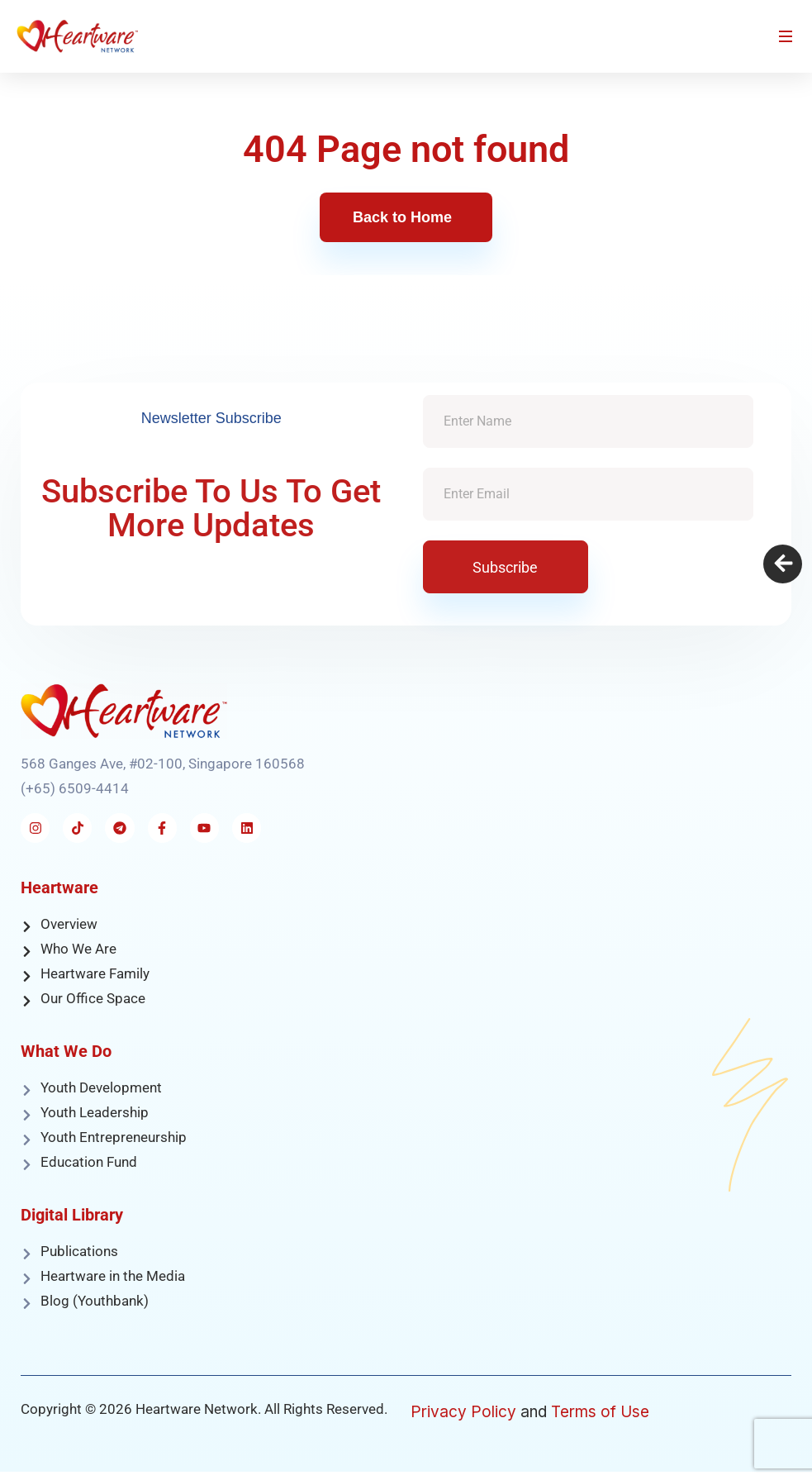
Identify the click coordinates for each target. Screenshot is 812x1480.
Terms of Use (600, 1411)
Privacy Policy (463, 1411)
